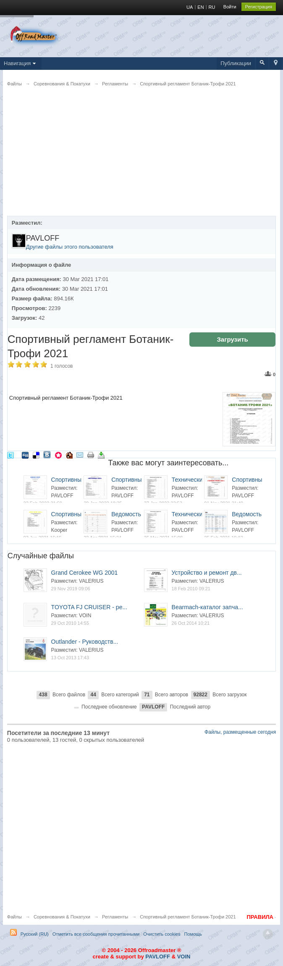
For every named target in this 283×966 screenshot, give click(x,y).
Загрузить (232, 339)
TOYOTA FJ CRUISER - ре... (89, 607)
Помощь (193, 934)
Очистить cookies (161, 934)
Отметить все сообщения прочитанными (95, 934)
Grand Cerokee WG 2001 (84, 572)
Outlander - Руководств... (84, 641)
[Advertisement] (141, 157)
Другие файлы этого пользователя (69, 247)
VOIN (184, 956)
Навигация (21, 63)
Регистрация (258, 6)
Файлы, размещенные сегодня (240, 732)
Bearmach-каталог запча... (207, 607)
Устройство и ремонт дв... (207, 572)
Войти (229, 6)
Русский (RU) (35, 934)
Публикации (235, 63)
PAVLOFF (157, 956)
